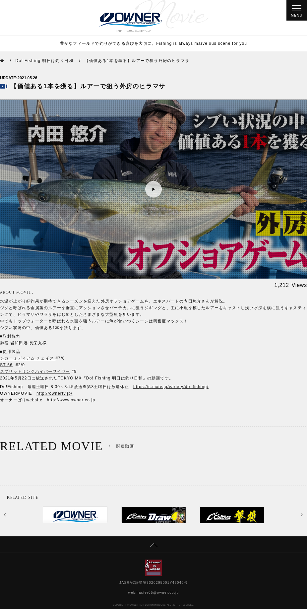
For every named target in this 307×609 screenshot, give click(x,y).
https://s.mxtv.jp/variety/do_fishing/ (171, 386)
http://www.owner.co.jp (71, 400)
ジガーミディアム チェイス (27, 358)
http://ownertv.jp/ (54, 393)
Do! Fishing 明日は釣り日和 (44, 60)
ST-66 (6, 365)
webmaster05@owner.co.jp (153, 592)
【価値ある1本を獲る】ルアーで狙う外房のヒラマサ (137, 60)
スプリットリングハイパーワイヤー (35, 371)
